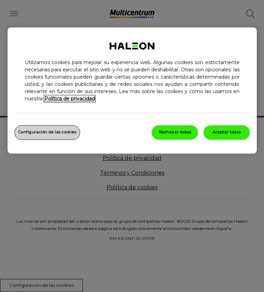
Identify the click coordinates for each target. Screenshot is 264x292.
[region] (132, 90)
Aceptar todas (226, 132)
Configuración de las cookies (47, 132)
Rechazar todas (175, 132)
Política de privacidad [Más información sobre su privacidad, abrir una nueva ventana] (69, 98)
